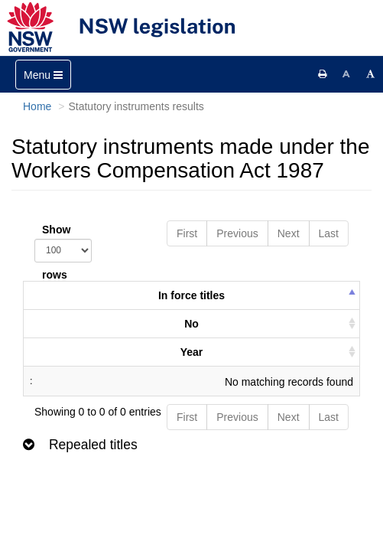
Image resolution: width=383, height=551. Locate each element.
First (187, 233)
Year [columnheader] (191, 352)
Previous (237, 233)
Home (37, 106)
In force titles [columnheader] (191, 295)
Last (329, 233)
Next (289, 233)
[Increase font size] (371, 74)
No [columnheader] (191, 324)
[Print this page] (323, 74)
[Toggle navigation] (43, 75)
